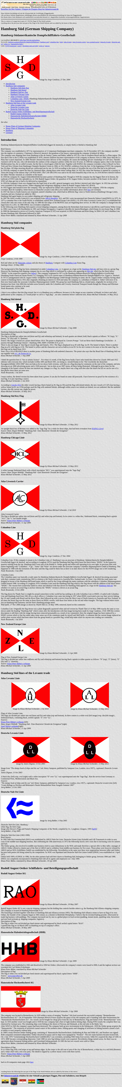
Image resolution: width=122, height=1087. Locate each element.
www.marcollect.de (15, 976)
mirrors (47, 46)
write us (41, 46)
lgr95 (94, 829)
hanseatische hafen (17, 44)
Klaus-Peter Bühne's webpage (18, 521)
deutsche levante (105, 42)
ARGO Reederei (51, 198)
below (33, 273)
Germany (9, 133)
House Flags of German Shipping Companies (23, 126)
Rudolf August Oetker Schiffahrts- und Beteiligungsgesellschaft (30, 112)
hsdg (61, 42)
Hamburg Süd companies (15, 86)
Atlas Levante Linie (18, 105)
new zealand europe (93, 42)
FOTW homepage (10, 46)
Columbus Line (71, 263)
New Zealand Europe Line (20, 101)
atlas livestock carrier (79, 42)
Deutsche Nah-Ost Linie (19, 109)
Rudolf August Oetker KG (20, 114)
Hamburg (9, 130)
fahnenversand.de (11, 1076)
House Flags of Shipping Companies (20, 128)
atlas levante (68, 42)
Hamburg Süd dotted (18, 90)
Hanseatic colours (25, 263)
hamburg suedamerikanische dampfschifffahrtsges (23, 42)
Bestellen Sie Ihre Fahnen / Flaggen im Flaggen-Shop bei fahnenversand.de (29, 8)
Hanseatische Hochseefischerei (22, 118)
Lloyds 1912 (16, 385)
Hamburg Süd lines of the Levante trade (21, 103)
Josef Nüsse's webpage (9, 726)
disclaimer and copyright (30, 46)
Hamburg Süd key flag (19, 92)
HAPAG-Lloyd (97, 429)
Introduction (10, 84)
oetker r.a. (7, 44)
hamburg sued (44, 42)
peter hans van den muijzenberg (30, 40)
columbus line (54, 42)
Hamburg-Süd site (89, 269)
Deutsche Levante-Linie (19, 107)
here (89, 190)
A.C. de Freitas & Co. (22, 353)
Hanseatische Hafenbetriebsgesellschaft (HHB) (28, 116)
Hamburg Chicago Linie (19, 94)
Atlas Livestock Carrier (19, 97)
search (19, 46)
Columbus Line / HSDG (19, 99)
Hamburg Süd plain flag (19, 88)
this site (90, 271)
